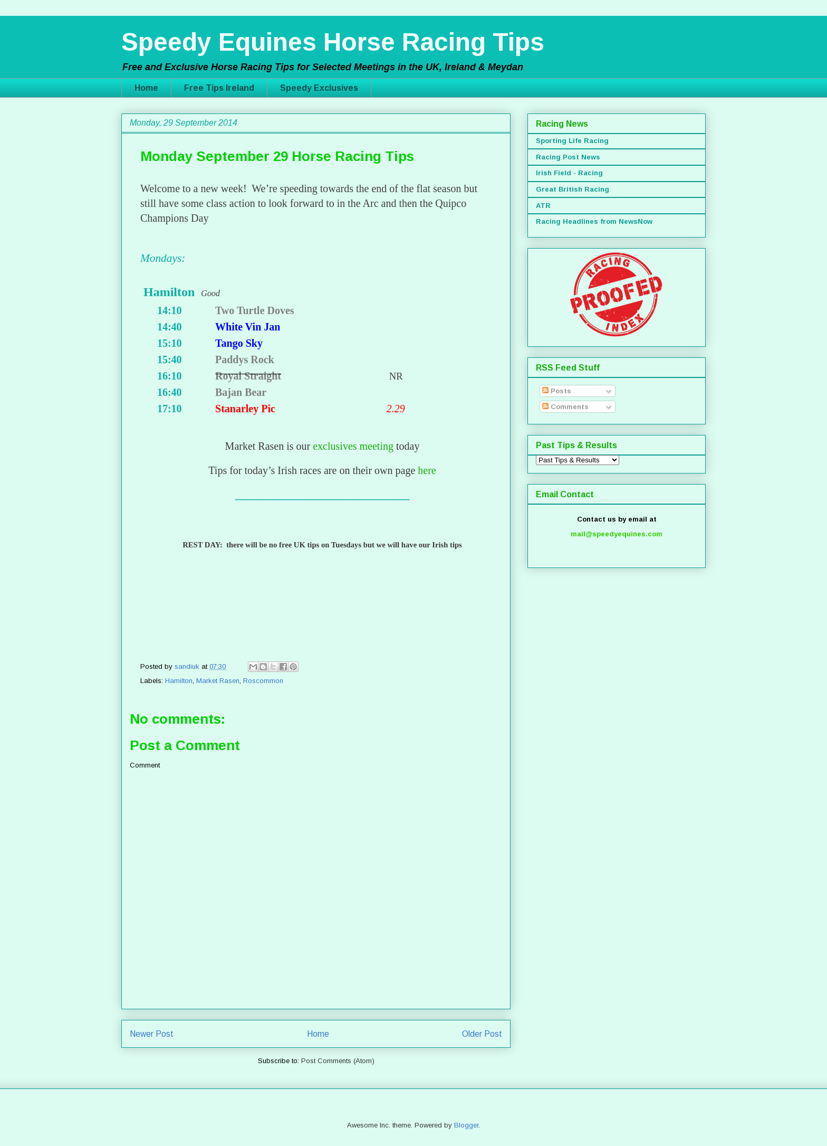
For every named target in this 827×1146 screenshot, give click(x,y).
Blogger (466, 1125)
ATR (543, 206)
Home (146, 87)
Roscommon (263, 681)
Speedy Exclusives (319, 87)
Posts (556, 391)
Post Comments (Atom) (337, 1061)
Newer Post (152, 1033)
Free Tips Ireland (219, 87)
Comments (565, 407)
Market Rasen (217, 681)
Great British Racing (572, 189)
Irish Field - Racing (569, 173)
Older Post (482, 1033)
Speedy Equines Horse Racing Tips (332, 42)
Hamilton (179, 681)
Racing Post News (568, 157)
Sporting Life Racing (572, 141)
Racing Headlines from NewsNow (594, 221)
